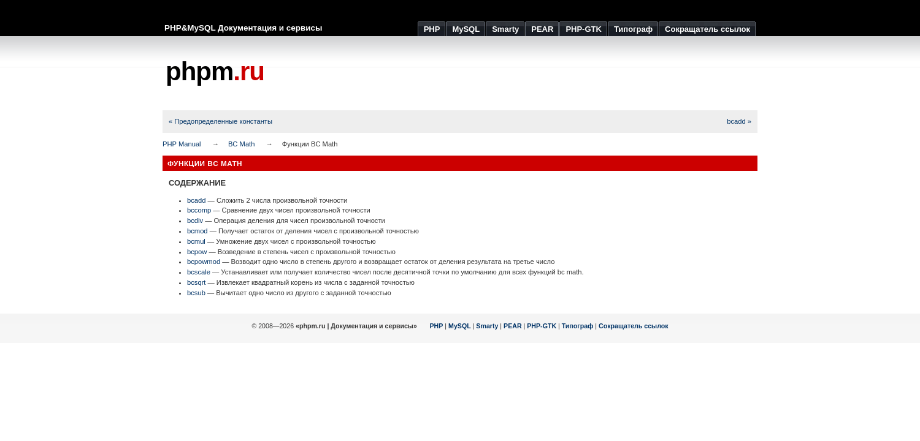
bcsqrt (196, 282)
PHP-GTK (541, 326)
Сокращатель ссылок (634, 326)
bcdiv (195, 220)
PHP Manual (182, 144)
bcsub (196, 292)
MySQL (459, 326)
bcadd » (739, 121)
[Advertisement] (534, 73)
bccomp (199, 210)
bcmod (197, 231)
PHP (436, 326)
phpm (215, 71)
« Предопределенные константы (220, 121)
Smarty (487, 326)
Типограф (578, 326)
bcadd (196, 200)
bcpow (197, 251)
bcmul (196, 241)
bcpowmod (203, 261)
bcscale (198, 272)
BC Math (241, 144)
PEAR (513, 326)
